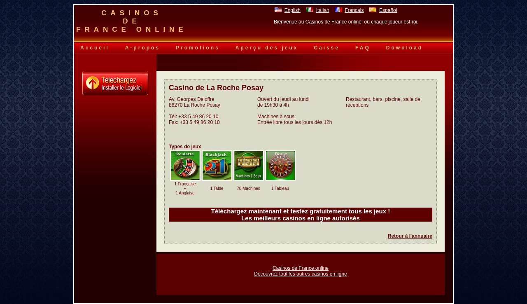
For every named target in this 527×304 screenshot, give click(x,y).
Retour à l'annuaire (410, 236)
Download (404, 48)
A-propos (142, 48)
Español (388, 10)
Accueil (95, 48)
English (292, 10)
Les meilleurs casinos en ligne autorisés (300, 218)
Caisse (327, 48)
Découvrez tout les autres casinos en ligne (300, 274)
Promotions (198, 48)
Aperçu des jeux (267, 48)
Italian (322, 10)
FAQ (363, 48)
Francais (354, 10)
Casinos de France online (301, 268)
